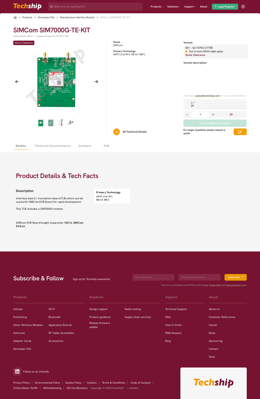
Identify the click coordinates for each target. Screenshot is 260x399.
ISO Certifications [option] (77, 388)
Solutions (173, 6)
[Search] (98, 5)
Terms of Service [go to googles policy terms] (233, 285)
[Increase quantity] (213, 114)
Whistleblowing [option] (52, 388)
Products (157, 6)
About (204, 6)
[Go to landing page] (27, 6)
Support (190, 6)
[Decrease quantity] (187, 114)
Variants (188, 42)
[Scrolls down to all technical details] (116, 131)
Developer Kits (46, 17)
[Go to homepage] (213, 383)
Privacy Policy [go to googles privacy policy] (215, 285)
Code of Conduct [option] (141, 382)
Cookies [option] (92, 382)
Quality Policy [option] (73, 382)
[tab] (20, 146)
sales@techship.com (207, 95)
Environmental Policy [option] (47, 382)
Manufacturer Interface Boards (77, 17)
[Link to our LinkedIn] (18, 371)
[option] (31, 309)
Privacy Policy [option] (21, 382)
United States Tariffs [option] (25, 388)
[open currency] (243, 7)
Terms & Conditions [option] (113, 382)
